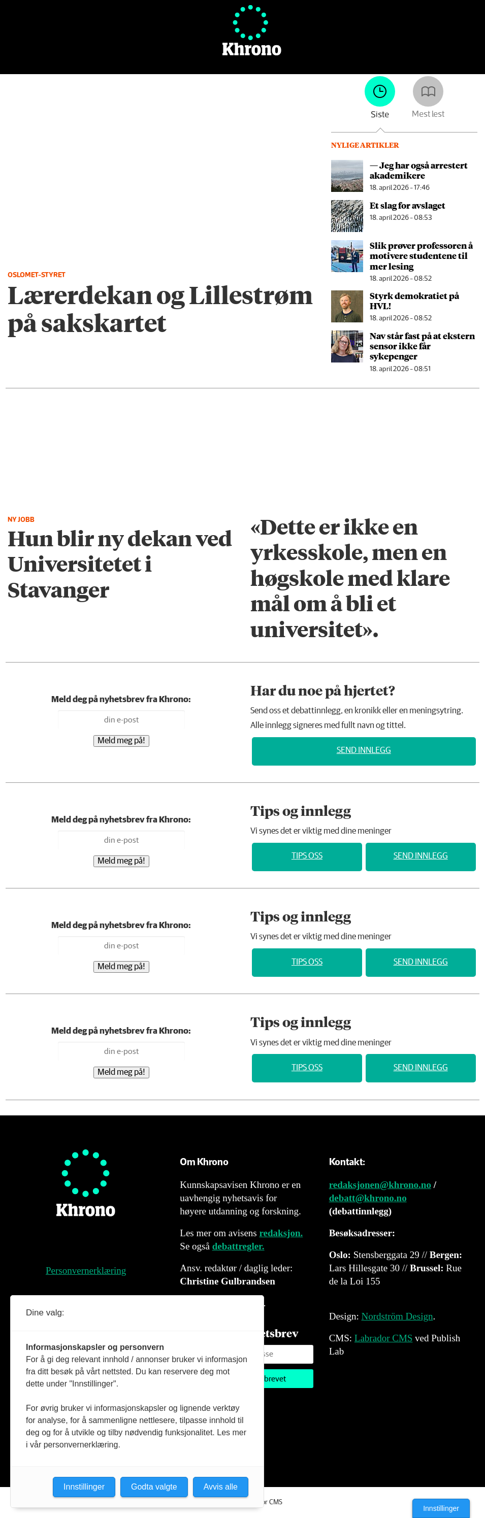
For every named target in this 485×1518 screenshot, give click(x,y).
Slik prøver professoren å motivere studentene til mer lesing (421, 255)
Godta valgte (154, 1486)
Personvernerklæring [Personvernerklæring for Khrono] (86, 1270)
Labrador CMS (383, 1338)
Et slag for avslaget (407, 205)
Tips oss (307, 856)
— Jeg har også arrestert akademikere (419, 170)
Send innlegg (364, 750)
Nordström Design (397, 1316)
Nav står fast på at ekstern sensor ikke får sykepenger (422, 345)
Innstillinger (441, 1508)
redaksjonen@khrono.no (380, 1184)
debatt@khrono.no (368, 1198)
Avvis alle (221, 1486)
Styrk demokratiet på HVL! (414, 300)
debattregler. (238, 1246)
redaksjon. (281, 1233)
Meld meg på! (121, 741)
